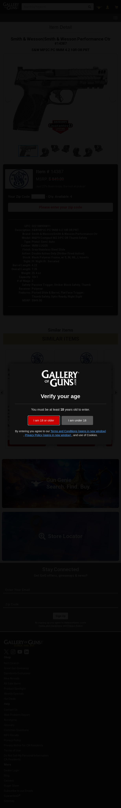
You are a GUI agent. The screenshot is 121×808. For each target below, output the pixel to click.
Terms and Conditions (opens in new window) (78, 431)
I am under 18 (77, 420)
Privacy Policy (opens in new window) (48, 435)
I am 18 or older (43, 420)
